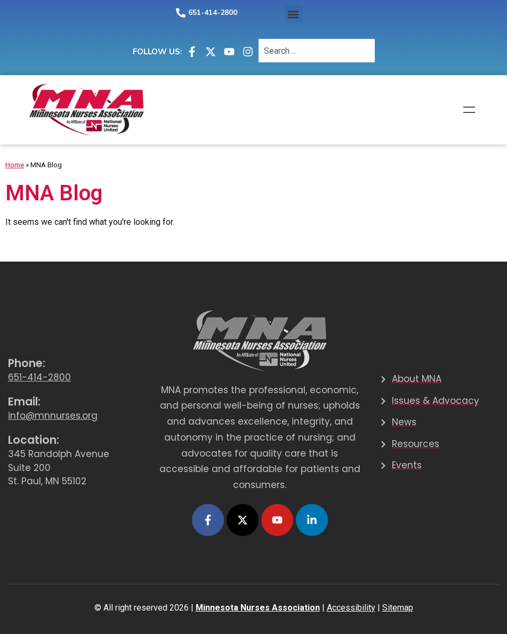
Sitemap (397, 608)
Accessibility (351, 608)
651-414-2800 (212, 12)
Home (14, 164)
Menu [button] (469, 109)
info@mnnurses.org (53, 415)
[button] (293, 14)
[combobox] (317, 50)
